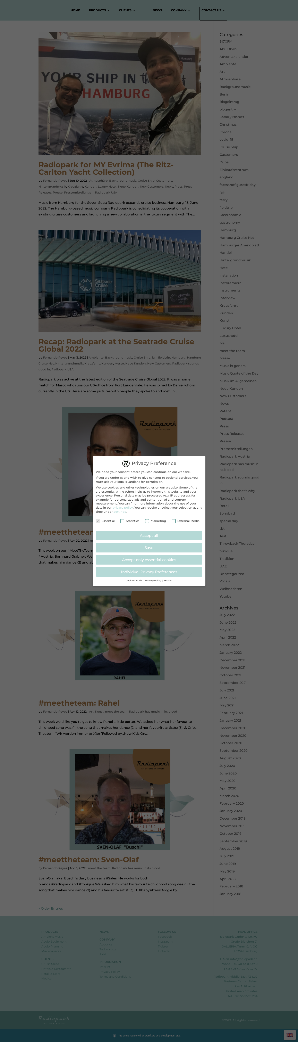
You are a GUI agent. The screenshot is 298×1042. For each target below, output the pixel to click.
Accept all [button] (149, 533)
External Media (185, 519)
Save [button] (149, 545)
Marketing (155, 519)
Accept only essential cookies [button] (149, 558)
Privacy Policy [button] (153, 578)
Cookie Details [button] (134, 578)
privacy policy (123, 505)
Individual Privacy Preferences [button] (149, 570)
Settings (119, 509)
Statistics (129, 519)
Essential (105, 519)
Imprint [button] (168, 578)
